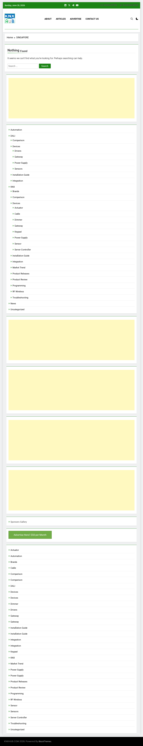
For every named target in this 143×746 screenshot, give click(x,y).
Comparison (18, 140)
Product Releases (21, 273)
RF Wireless (18, 291)
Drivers (18, 151)
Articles (61, 19)
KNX (13, 187)
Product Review (20, 279)
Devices (16, 146)
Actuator (19, 208)
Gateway (19, 157)
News (13, 303)
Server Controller (23, 249)
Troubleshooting (20, 297)
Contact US (92, 19)
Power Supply (21, 163)
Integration (18, 180)
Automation (16, 130)
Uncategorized (17, 309)
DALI (13, 136)
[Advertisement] (71, 98)
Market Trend (19, 267)
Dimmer (18, 219)
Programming (19, 285)
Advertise (75, 19)
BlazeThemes (45, 741)
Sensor (18, 243)
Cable (17, 214)
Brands (16, 191)
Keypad (18, 231)
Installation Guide (21, 175)
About (48, 19)
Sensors (18, 169)
